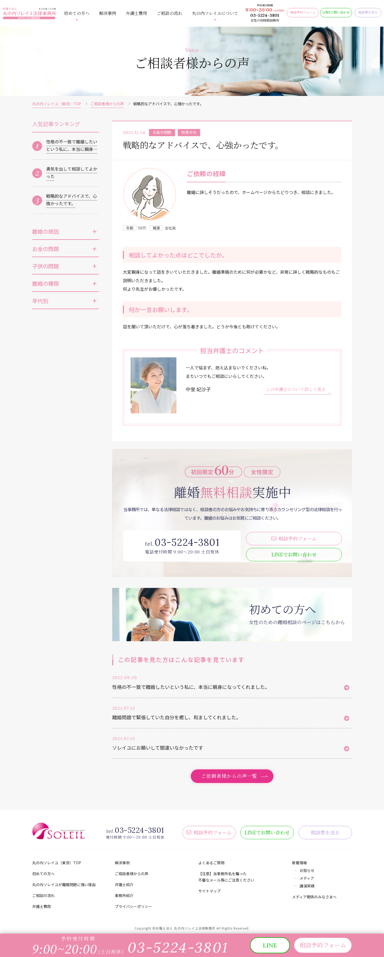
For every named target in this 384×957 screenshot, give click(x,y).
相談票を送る (325, 832)
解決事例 (107, 13)
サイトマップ (209, 891)
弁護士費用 (136, 13)
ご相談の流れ (169, 13)
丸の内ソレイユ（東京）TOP (56, 103)
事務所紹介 (124, 895)
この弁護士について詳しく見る (296, 389)
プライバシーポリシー (133, 906)
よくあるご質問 (211, 862)
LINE (294, 554)
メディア (307, 878)
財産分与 (188, 132)
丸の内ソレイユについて (215, 13)
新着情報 (299, 862)
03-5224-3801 (264, 15)
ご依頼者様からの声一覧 (229, 775)
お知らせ (307, 870)
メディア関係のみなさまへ (314, 896)
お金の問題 (162, 132)
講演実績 (307, 886)
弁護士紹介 (124, 884)
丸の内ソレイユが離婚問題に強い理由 (64, 884)
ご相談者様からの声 (107, 103)
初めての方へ (77, 13)
